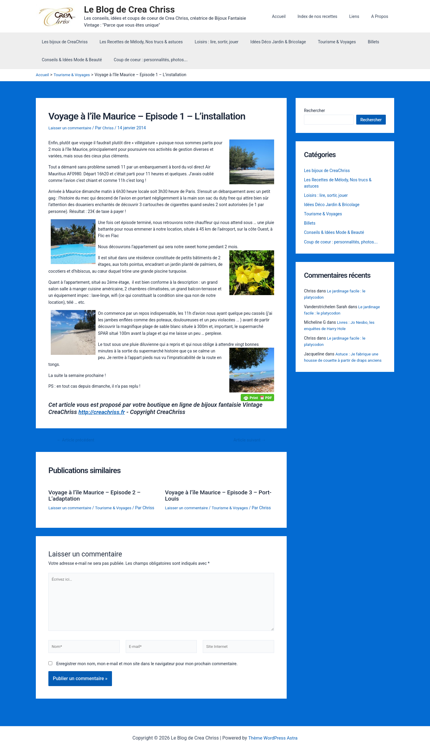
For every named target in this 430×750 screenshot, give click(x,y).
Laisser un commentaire (70, 129)
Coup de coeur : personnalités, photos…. (145, 61)
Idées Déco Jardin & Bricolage (266, 43)
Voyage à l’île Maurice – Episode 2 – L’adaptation (96, 496)
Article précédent (76, 441)
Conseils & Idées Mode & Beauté (70, 61)
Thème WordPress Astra (273, 738)
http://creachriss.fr (103, 413)
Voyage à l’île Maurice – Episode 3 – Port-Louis (213, 496)
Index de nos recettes (326, 17)
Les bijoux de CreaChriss (63, 43)
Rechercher (314, 111)
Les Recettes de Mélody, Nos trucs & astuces (135, 43)
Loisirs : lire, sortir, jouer (208, 43)
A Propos (381, 17)
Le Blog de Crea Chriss (132, 10)
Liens (360, 17)
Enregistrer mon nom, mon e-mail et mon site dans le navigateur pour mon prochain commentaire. (146, 674)
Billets (354, 43)
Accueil (291, 17)
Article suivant (248, 441)
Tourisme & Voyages (321, 43)
